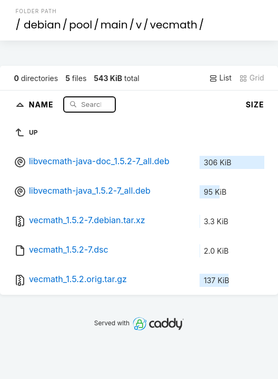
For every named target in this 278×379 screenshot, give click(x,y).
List (220, 78)
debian (42, 24)
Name (42, 103)
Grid (251, 78)
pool (80, 24)
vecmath (173, 24)
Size (255, 104)
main (114, 24)
